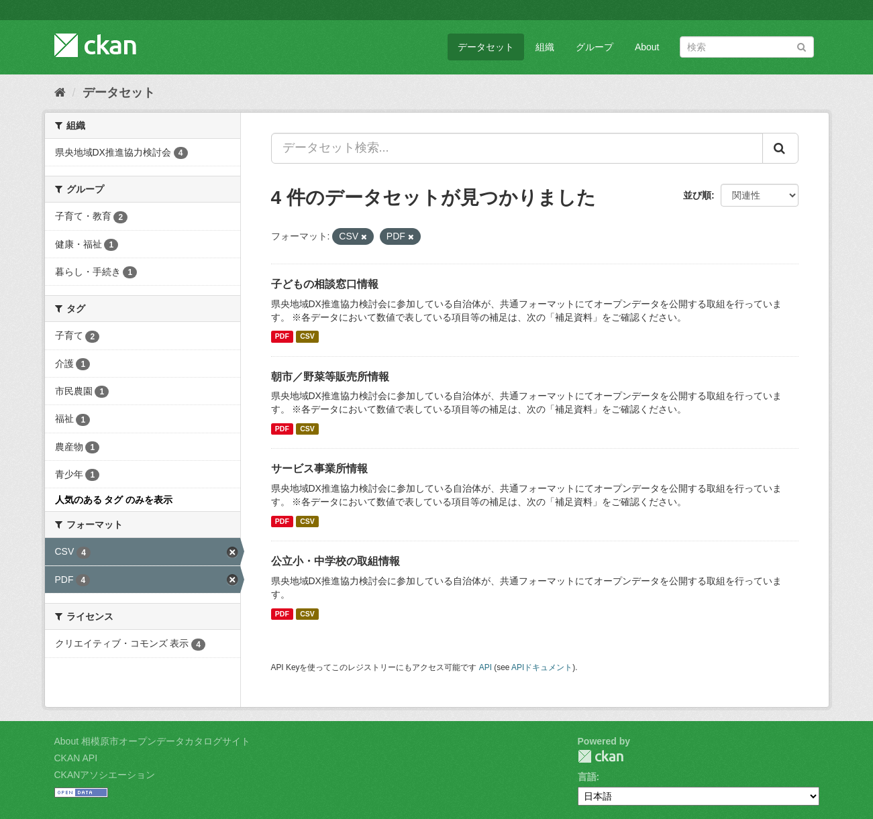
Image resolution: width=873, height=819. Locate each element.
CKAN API (76, 758)
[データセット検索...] (517, 148)
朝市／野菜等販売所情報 (330, 376)
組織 (544, 47)
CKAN (600, 756)
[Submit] (801, 46)
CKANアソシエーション (105, 774)
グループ (594, 47)
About (647, 47)
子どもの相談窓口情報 (324, 284)
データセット (486, 47)
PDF (282, 337)
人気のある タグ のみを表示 (114, 499)
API (485, 667)
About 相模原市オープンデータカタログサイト (152, 741)
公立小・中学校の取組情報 (335, 561)
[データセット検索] (747, 47)
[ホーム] (60, 92)
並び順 (697, 195)
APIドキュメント (541, 667)
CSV (307, 337)
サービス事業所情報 (319, 468)
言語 (587, 776)
